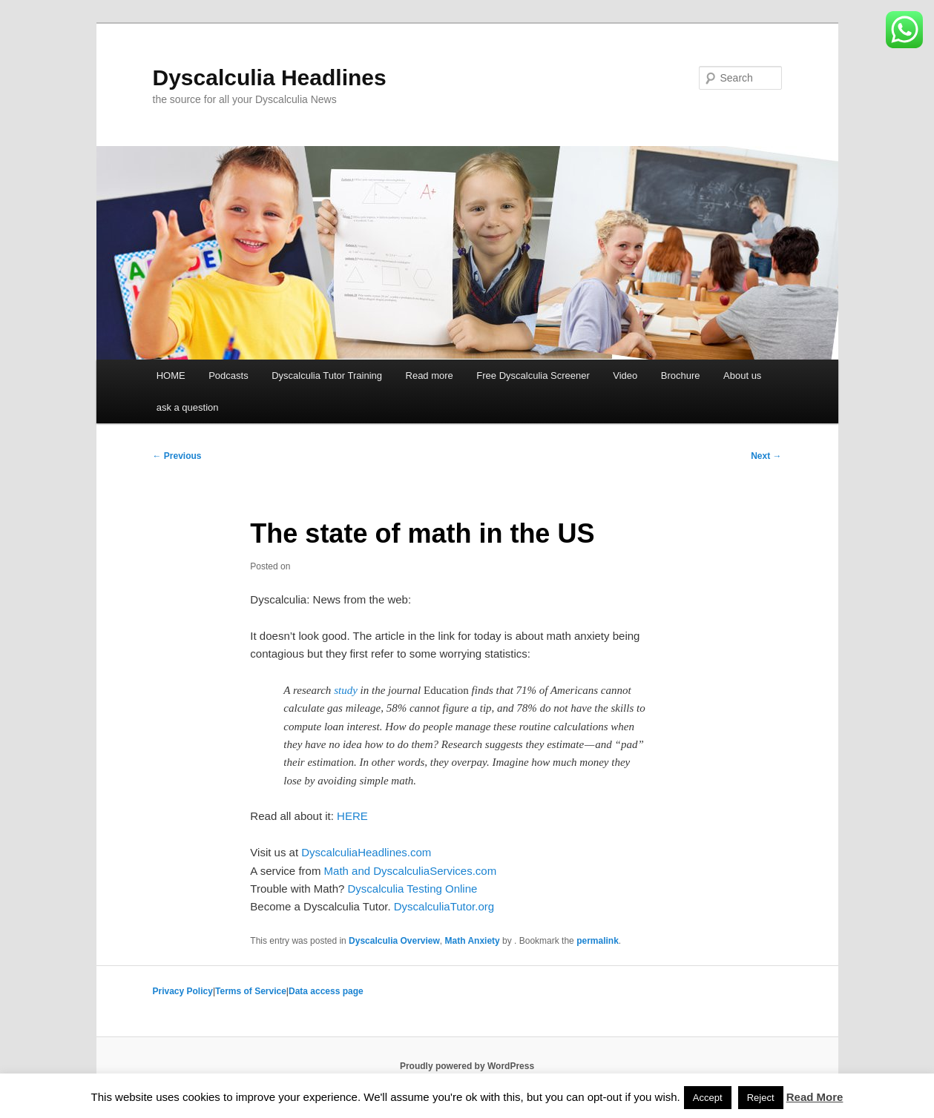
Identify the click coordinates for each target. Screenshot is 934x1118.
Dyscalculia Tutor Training (327, 375)
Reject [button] (761, 1097)
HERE (352, 816)
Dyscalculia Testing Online (413, 888)
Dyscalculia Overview (394, 941)
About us (742, 375)
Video (625, 375)
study (346, 690)
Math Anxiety (472, 941)
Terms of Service (250, 991)
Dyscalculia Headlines (270, 77)
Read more (429, 375)
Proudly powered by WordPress (467, 1066)
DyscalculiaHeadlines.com (366, 852)
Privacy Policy (183, 991)
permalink (597, 941)
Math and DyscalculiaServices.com (410, 870)
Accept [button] (708, 1097)
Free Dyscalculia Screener (532, 375)
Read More (814, 1097)
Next (766, 456)
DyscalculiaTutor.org (444, 906)
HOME (171, 375)
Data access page (326, 991)
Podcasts (228, 375)
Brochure (680, 375)
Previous (177, 456)
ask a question (188, 407)
